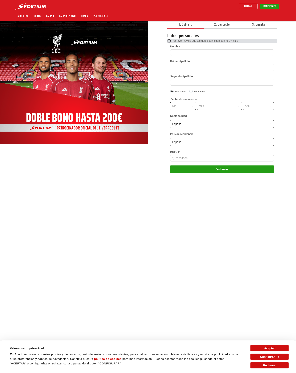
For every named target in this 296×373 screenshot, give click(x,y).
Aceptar (269, 348)
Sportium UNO (122, 16)
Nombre (175, 46)
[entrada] (222, 158)
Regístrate (269, 6)
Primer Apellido (180, 61)
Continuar (222, 169)
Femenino (199, 91)
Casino (50, 16)
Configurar (269, 356)
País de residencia (181, 134)
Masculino (180, 91)
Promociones (100, 16)
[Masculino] (179, 92)
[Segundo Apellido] (222, 82)
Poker (84, 16)
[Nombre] (222, 52)
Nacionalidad (178, 115)
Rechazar (269, 365)
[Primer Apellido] (222, 67)
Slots (37, 16)
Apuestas (23, 16)
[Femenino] (198, 92)
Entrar (248, 6)
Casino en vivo (67, 16)
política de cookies (108, 358)
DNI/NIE (175, 152)
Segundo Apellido (181, 76)
